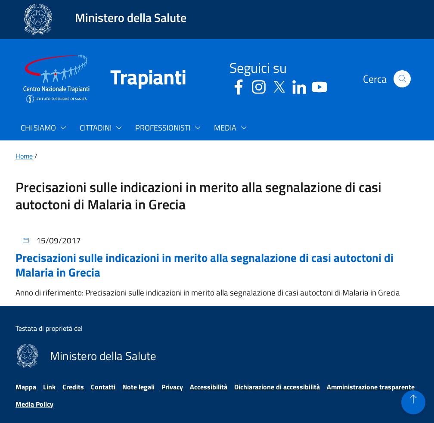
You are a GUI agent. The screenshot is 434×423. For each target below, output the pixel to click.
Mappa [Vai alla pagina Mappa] (26, 387)
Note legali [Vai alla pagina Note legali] (138, 387)
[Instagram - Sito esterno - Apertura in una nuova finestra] (259, 85)
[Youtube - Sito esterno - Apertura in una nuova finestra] (319, 85)
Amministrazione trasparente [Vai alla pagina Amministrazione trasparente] (371, 387)
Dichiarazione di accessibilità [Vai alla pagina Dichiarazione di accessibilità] (277, 387)
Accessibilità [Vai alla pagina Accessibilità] (208, 387)
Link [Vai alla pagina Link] (49, 387)
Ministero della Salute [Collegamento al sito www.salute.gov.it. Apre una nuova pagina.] (130, 17)
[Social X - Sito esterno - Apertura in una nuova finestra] (279, 85)
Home (24, 156)
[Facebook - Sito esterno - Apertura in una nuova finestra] (238, 85)
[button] (402, 78)
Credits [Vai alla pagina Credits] (73, 387)
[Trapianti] (138, 79)
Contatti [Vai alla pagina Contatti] (103, 387)
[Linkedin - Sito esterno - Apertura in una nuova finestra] (299, 85)
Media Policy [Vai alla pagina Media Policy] (34, 404)
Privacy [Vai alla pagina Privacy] (172, 387)
